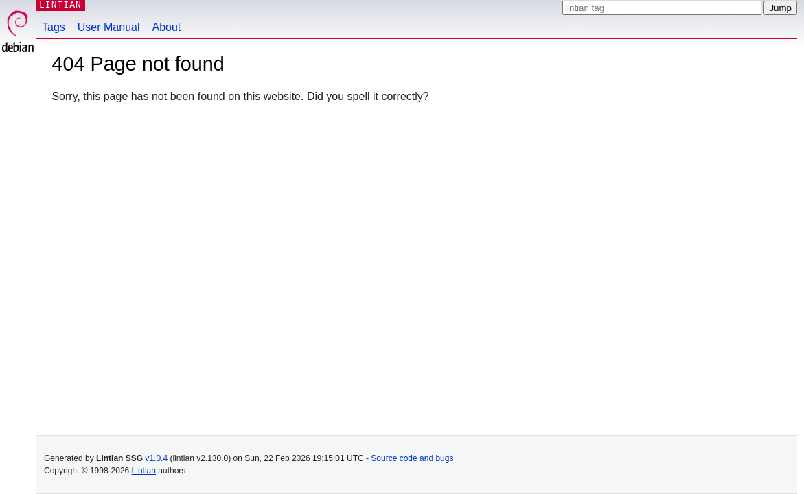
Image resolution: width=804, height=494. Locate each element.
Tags (53, 27)
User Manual (109, 27)
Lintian (144, 470)
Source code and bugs (412, 458)
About (166, 27)
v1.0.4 (156, 458)
